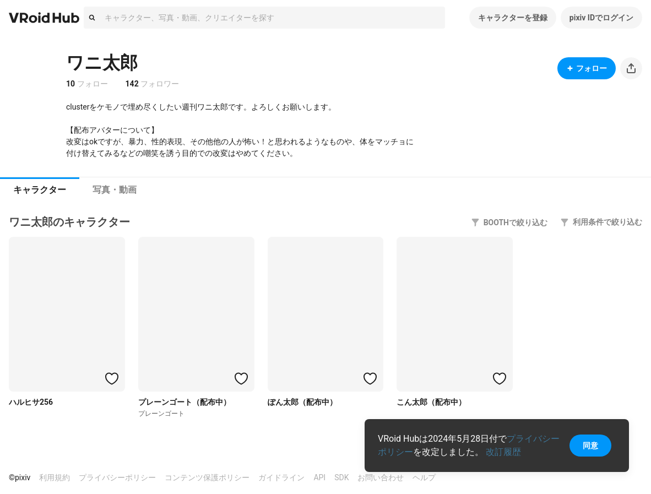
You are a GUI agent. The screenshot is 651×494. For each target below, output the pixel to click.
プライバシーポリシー (117, 477)
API (319, 477)
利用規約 (54, 477)
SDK (341, 477)
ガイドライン (281, 477)
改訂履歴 (503, 452)
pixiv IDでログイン (601, 17)
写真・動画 (115, 189)
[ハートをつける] (112, 378)
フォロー (586, 68)
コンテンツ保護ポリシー (207, 477)
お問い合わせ (380, 477)
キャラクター (39, 189)
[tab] (39, 190)
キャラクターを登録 (512, 17)
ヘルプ (424, 477)
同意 (590, 445)
